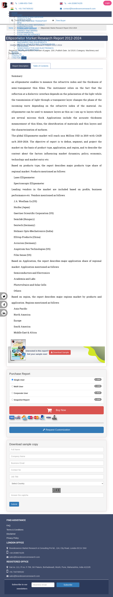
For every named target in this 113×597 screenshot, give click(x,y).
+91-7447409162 (24, 8)
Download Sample (60, 352)
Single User (19, 380)
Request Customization (56, 429)
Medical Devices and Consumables (36, 44)
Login (107, 3)
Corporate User (21, 393)
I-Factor (19, 58)
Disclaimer (11, 534)
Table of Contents (40, 66)
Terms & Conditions (15, 530)
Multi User (18, 386)
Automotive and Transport (32, 21)
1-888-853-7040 (23, 3)
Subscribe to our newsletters (19, 586)
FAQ (8, 525)
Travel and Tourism (28, 50)
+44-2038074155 (73, 3)
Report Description (20, 66)
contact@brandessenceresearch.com (77, 8)
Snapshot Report (22, 400)
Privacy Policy (13, 538)
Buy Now (56, 410)
